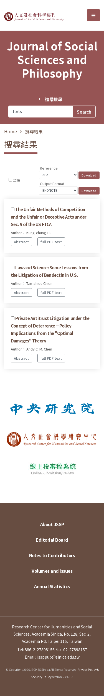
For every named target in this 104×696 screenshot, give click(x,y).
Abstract (21, 241)
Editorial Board (52, 539)
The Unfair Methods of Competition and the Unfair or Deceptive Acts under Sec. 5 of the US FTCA (48, 216)
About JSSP (52, 524)
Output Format (52, 183)
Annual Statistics (52, 586)
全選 (16, 180)
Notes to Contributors (52, 555)
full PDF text (51, 241)
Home (10, 131)
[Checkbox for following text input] (10, 179)
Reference (49, 168)
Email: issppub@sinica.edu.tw (52, 657)
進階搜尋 (53, 99)
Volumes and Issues (52, 570)
